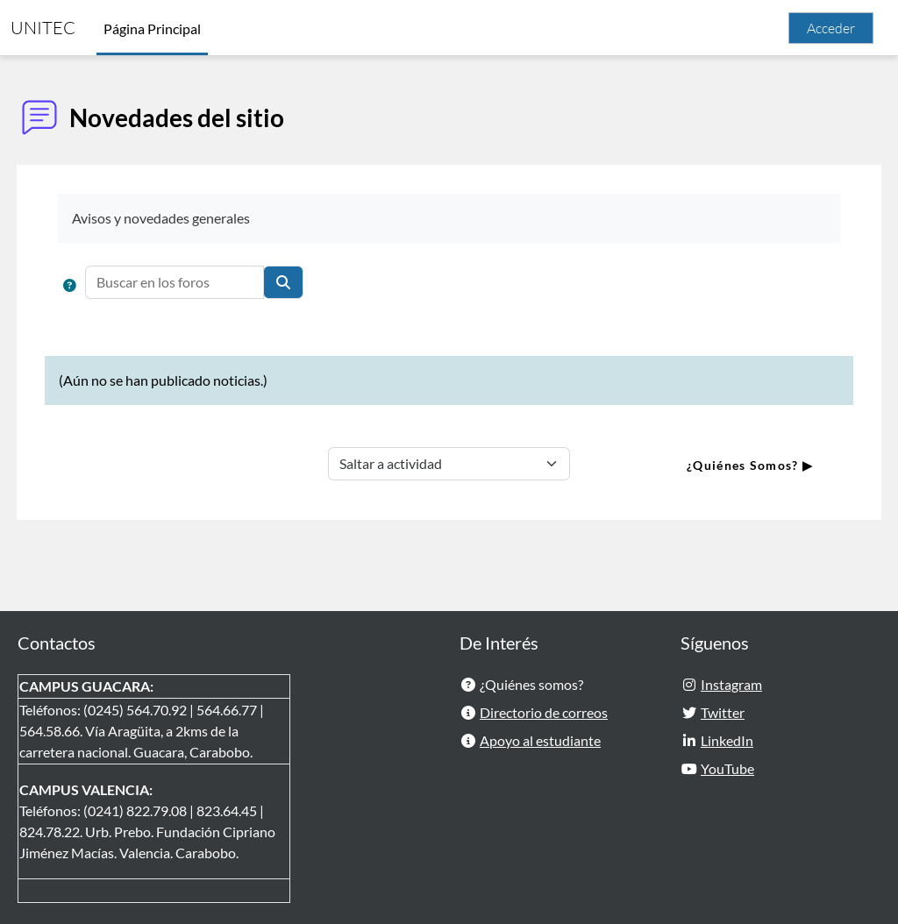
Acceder (831, 28)
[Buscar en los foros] (207, 282)
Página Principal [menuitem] (152, 28)
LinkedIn (727, 740)
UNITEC (43, 28)
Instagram (731, 684)
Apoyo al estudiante (540, 740)
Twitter (723, 712)
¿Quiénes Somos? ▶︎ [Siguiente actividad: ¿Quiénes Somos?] (717, 465)
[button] (102, 286)
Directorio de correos (544, 712)
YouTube (727, 768)
